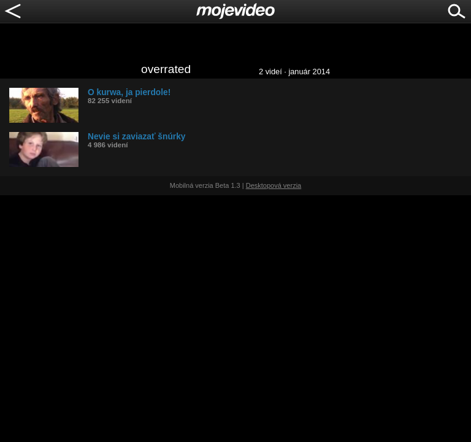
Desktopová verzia (274, 185)
